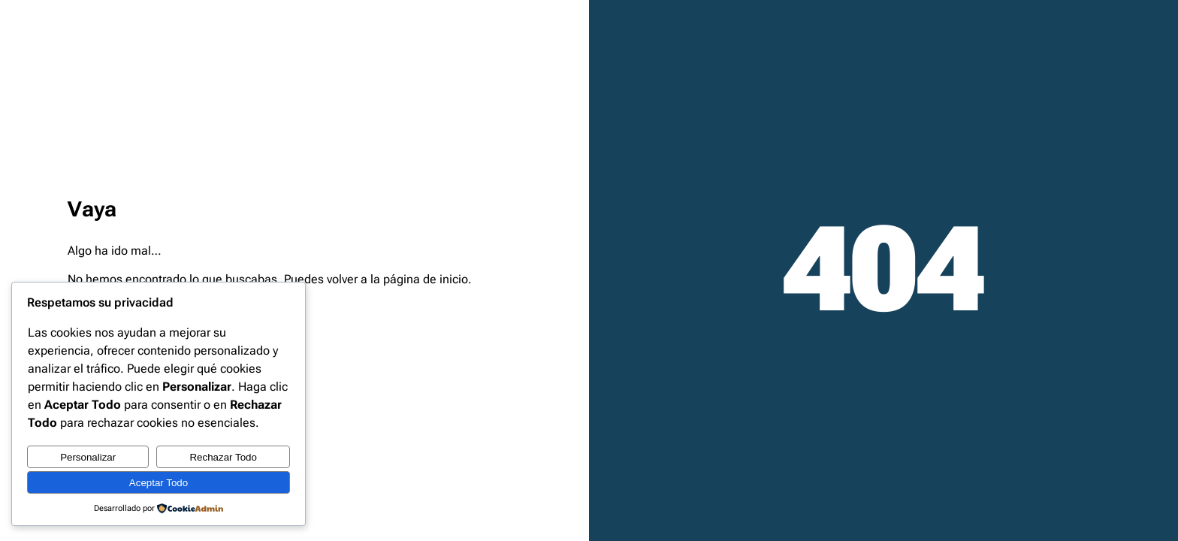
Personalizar (88, 457)
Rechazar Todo (222, 457)
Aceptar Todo (158, 482)
